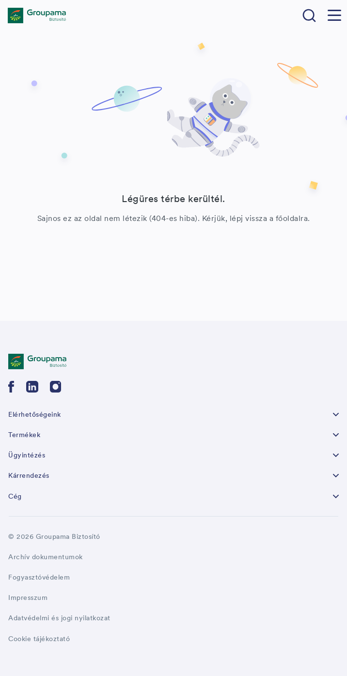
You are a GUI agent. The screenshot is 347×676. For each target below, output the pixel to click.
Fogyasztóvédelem (39, 577)
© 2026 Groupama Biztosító (54, 536)
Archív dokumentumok (45, 556)
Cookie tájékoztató (39, 638)
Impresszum (27, 597)
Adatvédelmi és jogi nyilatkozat (59, 617)
